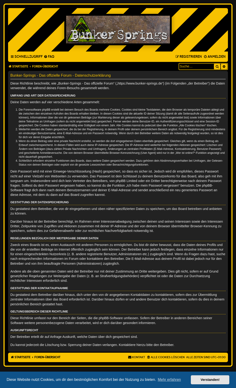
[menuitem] (49, 57)
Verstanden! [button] (210, 380)
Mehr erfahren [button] (169, 380)
